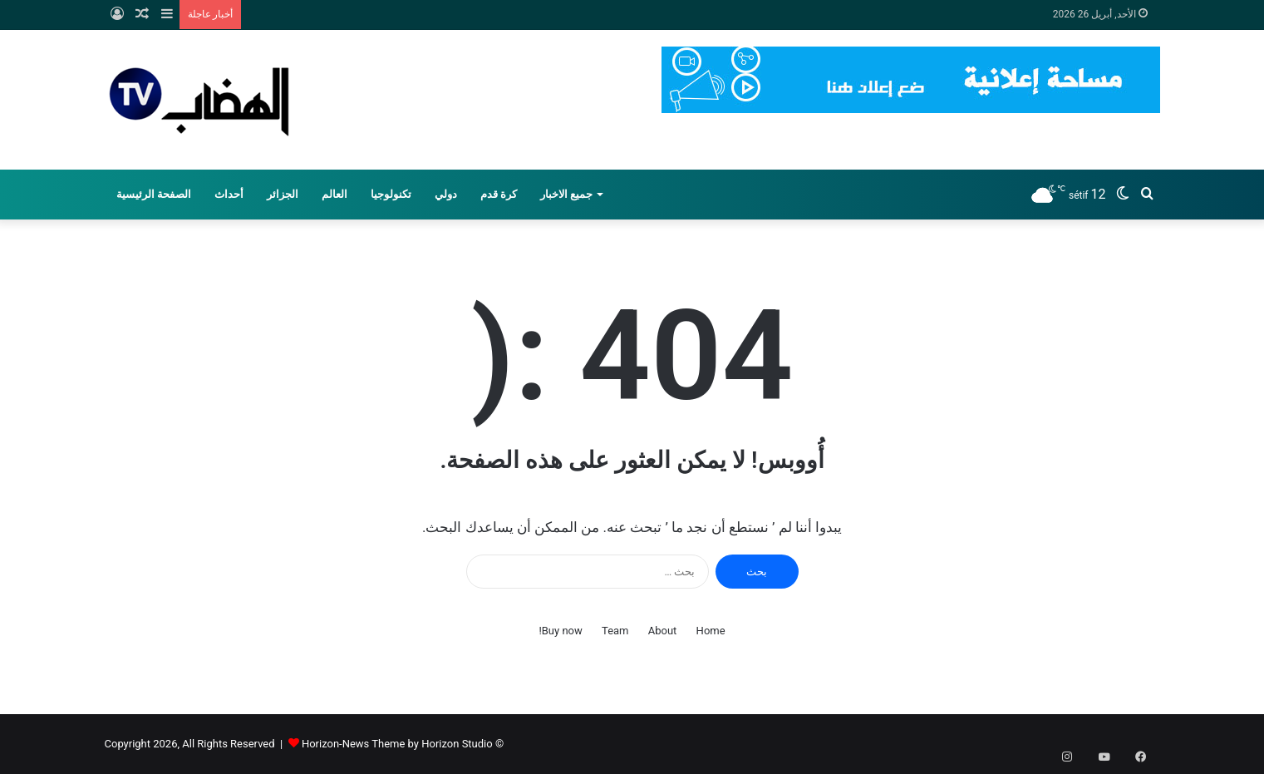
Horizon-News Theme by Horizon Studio (397, 743)
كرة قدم (498, 194)
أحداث (228, 194)
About (662, 630)
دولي (446, 194)
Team (615, 630)
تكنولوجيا (391, 194)
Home (710, 630)
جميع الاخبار (566, 194)
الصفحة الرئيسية (153, 194)
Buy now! (560, 630)
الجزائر (282, 194)
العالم (334, 194)
